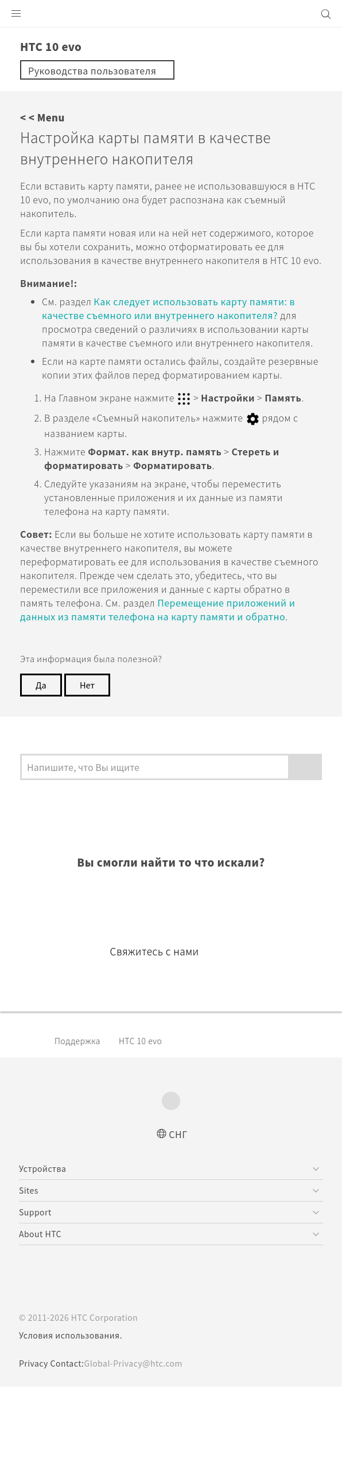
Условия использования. (72, 1412)
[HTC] (171, 14)
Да (41, 751)
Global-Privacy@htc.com (141, 1440)
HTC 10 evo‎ (149, 1117)
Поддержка (81, 1117)
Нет (89, 751)
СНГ (178, 1210)
